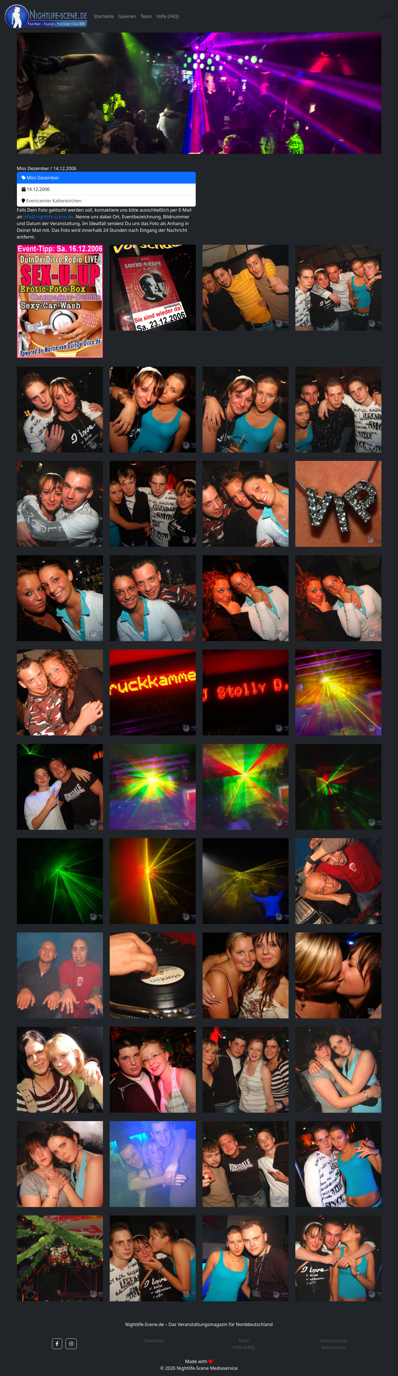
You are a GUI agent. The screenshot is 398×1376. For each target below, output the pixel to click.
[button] (57, 1343)
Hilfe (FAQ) (167, 16)
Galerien (127, 16)
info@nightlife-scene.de (48, 217)
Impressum (333, 1347)
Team (146, 16)
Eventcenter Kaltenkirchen (52, 201)
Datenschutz (333, 1341)
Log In (386, 16)
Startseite (104, 16)
